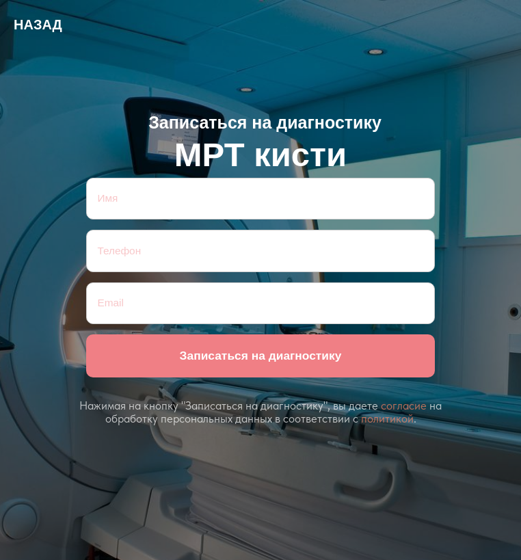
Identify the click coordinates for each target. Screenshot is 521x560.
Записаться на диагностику (261, 355)
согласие (404, 405)
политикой (387, 418)
